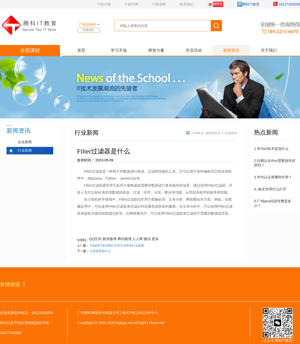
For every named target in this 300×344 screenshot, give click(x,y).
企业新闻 (25, 142)
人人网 (137, 239)
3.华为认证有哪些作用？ (273, 177)
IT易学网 (131, 4)
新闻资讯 (211, 133)
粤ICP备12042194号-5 (139, 313)
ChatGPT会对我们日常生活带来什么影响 (117, 245)
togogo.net (124, 323)
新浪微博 (109, 239)
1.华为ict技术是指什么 (271, 149)
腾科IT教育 (248, 4)
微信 (147, 239)
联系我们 (187, 4)
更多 (155, 239)
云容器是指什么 (100, 251)
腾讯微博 (125, 239)
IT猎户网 (103, 4)
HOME (196, 133)
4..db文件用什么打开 (270, 189)
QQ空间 (95, 239)
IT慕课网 (159, 4)
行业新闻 (25, 150)
